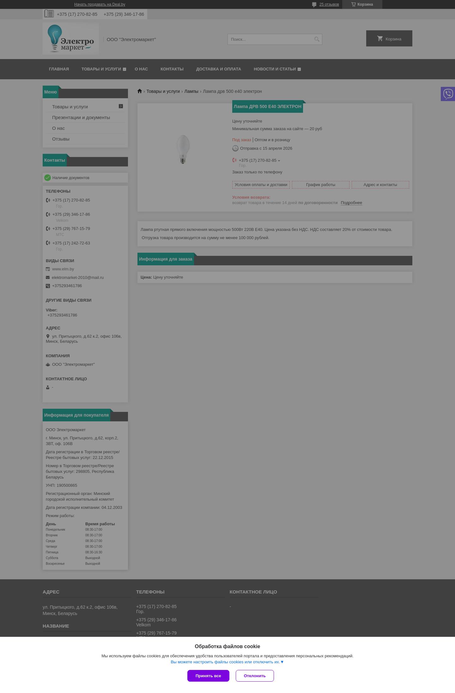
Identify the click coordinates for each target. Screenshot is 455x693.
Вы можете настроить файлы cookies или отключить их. (225, 662)
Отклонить (255, 675)
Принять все (208, 675)
